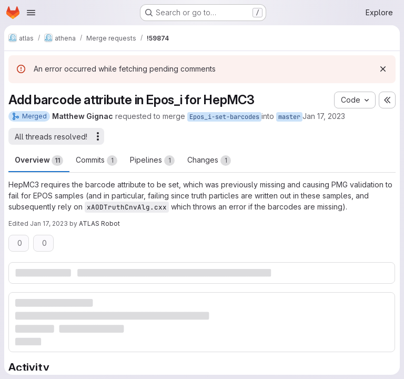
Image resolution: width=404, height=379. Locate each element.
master (289, 117)
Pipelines (152, 160)
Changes (209, 160)
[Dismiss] (383, 69)
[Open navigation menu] (31, 12)
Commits (96, 160)
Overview (39, 160)
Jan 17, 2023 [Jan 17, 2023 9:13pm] (323, 116)
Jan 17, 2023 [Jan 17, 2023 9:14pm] (49, 223)
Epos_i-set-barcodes (224, 117)
